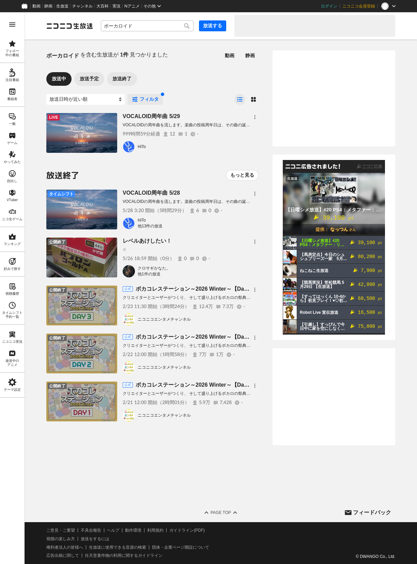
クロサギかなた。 (154, 268)
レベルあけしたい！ (147, 241)
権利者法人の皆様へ (64, 547)
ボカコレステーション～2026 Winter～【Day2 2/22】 (202, 337)
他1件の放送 (149, 274)
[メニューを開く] (12, 24)
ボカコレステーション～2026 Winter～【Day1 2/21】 (202, 385)
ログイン (329, 6)
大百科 (102, 6)
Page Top (221, 512)
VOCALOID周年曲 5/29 (151, 116)
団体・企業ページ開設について (180, 547)
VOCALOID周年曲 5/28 (151, 193)
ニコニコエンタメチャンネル (164, 319)
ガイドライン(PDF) (187, 530)
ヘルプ (113, 530)
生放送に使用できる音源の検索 (117, 547)
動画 (36, 6)
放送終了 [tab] (122, 78)
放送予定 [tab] (89, 78)
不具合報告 (91, 530)
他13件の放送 (150, 226)
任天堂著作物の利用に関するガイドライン (124, 555)
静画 (48, 6)
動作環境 (133, 530)
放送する (212, 25)
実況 (116, 6)
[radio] (239, 99)
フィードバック (372, 512)
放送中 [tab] (59, 78)
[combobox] (147, 25)
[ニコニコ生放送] (69, 26)
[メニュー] (255, 117)
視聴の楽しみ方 (60, 538)
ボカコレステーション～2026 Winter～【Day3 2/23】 (202, 289)
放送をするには (95, 539)
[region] (12, 288)
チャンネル (82, 6)
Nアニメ (132, 6)
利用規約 (155, 530)
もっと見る (242, 175)
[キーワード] (147, 25)
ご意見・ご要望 (60, 530)
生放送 (62, 6)
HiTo (142, 146)
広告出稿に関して (62, 555)
